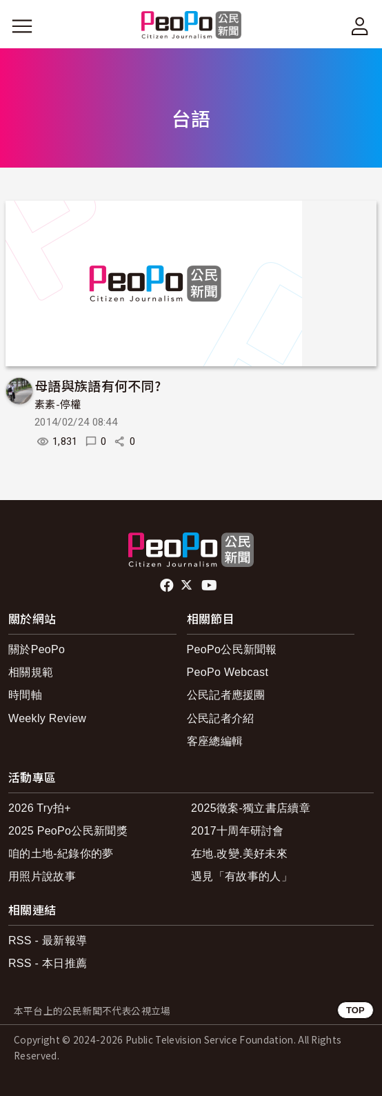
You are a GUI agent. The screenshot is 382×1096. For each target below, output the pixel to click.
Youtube (210, 585)
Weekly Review (47, 718)
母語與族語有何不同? (97, 385)
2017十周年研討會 (237, 831)
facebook (168, 585)
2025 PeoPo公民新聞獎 (68, 831)
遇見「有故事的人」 (241, 876)
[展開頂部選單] (360, 26)
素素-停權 (57, 405)
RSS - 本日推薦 (47, 963)
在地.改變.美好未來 (239, 853)
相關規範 (30, 672)
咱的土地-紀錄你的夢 (61, 853)
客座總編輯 (215, 741)
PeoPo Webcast (228, 672)
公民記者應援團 (226, 695)
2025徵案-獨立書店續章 (250, 808)
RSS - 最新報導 (47, 940)
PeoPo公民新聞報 (232, 649)
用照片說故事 (42, 876)
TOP (355, 1010)
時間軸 (25, 695)
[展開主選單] (22, 26)
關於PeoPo (36, 649)
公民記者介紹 (220, 718)
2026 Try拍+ (39, 808)
